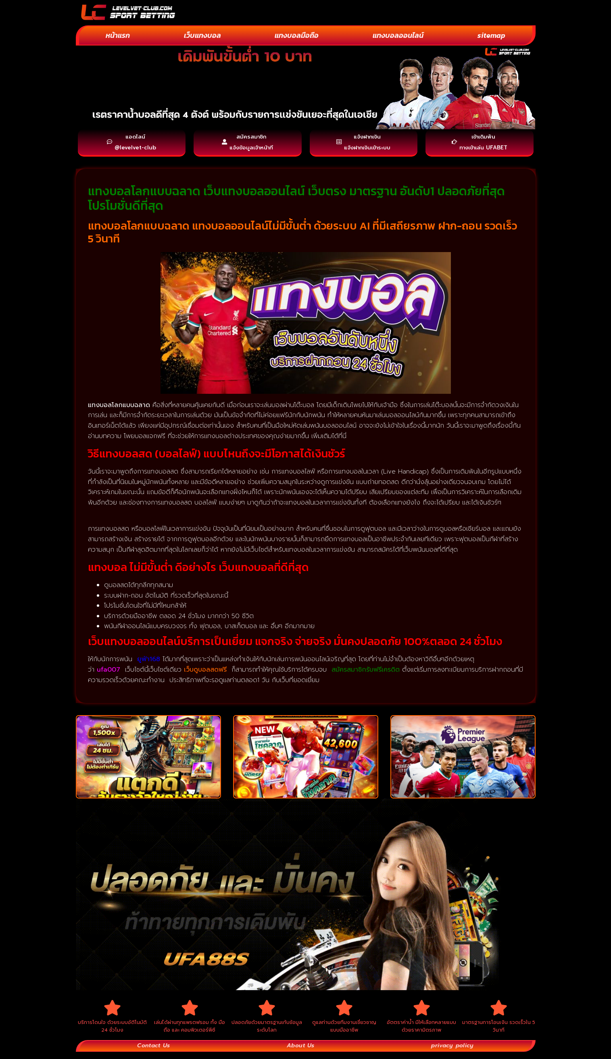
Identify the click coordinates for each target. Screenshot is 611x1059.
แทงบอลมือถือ (297, 35)
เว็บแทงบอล (202, 35)
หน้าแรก (118, 35)
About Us (300, 1052)
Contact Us (153, 1052)
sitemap (491, 35)
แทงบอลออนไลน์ (398, 35)
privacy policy (452, 1052)
